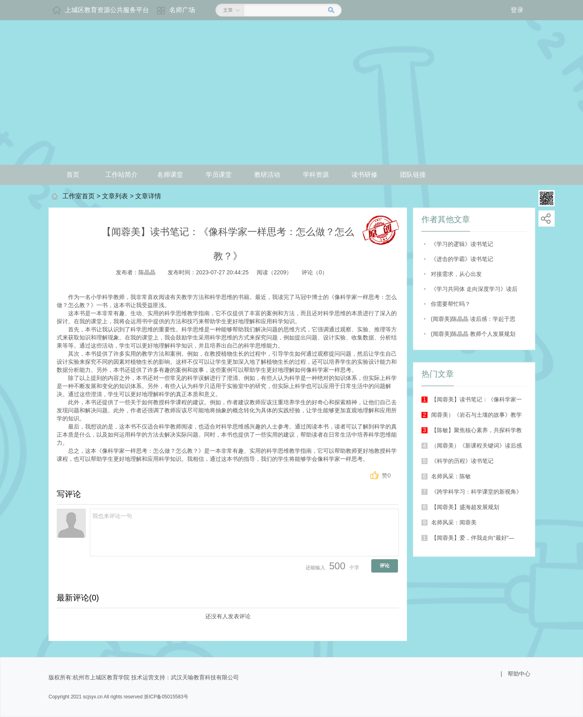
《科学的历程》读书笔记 (457, 461)
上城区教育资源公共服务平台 (107, 9)
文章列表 (115, 196)
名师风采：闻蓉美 (449, 522)
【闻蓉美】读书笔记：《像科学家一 (471, 399)
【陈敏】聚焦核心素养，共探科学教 (471, 430)
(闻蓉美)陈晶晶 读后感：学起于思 (473, 319)
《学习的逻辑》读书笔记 (462, 244)
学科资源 (316, 174)
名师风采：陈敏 (446, 476)
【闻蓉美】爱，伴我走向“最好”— (467, 538)
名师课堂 (170, 174)
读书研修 (364, 174)
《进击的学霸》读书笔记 (462, 259)
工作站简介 (121, 174)
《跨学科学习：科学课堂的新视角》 (471, 491)
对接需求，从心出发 (456, 274)
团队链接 (413, 174)
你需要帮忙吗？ (450, 304)
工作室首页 (78, 196)
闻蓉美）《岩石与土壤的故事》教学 (471, 415)
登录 (517, 9)
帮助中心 (519, 673)
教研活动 (267, 174)
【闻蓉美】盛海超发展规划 (460, 507)
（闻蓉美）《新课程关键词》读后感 (471, 445)
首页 (72, 174)
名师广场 (182, 9)
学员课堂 (219, 174)
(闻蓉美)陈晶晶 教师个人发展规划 (473, 334)
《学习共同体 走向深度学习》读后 (474, 289)
